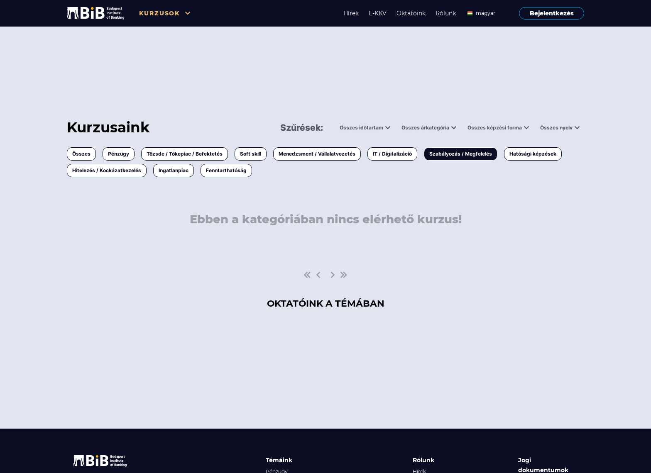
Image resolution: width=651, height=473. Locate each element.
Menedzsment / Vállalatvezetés (317, 154)
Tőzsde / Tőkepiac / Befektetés (185, 154)
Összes (81, 154)
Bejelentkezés (552, 13)
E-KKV (378, 13)
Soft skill (250, 154)
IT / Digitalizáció (392, 154)
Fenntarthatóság (226, 170)
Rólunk (446, 13)
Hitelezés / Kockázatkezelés (106, 170)
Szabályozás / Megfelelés (460, 154)
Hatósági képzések (532, 154)
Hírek (351, 13)
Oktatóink (411, 13)
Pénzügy (118, 154)
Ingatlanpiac (173, 170)
